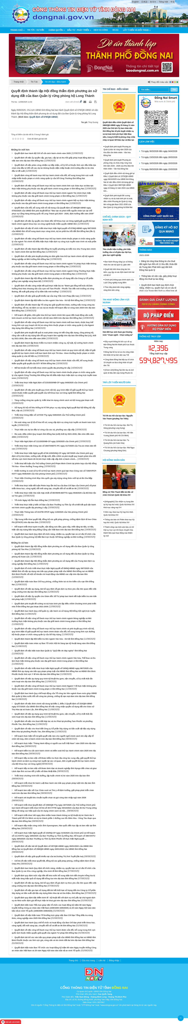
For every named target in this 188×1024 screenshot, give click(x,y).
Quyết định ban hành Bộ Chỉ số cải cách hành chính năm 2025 (43, 153)
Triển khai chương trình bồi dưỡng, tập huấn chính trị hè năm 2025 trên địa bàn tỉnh (52, 776)
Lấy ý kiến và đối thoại (136, 30)
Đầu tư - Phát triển (78, 30)
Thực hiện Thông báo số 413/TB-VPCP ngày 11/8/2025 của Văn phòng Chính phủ (51, 512)
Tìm (174, 89)
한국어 (153, 2)
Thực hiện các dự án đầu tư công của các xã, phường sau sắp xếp (44, 430)
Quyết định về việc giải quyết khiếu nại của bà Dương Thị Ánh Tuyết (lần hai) (49, 856)
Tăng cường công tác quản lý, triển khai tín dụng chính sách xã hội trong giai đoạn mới (54, 400)
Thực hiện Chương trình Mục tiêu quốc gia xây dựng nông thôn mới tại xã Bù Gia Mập (53, 478)
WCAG (116, 30)
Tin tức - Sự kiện (35, 30)
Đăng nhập (114, 960)
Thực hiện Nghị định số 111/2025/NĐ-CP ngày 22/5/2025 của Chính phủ (46, 441)
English (135, 2)
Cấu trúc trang (88, 960)
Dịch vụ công (101, 30)
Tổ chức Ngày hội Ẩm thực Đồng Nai (31, 500)
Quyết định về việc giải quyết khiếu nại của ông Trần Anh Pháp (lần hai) (47, 296)
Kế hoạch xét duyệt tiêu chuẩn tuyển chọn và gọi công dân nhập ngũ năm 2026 (50, 797)
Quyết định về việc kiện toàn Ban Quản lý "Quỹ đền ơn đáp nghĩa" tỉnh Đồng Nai (51, 651)
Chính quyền (56, 30)
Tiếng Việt (163, 2)
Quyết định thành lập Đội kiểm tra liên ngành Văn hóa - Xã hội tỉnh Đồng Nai (49, 300)
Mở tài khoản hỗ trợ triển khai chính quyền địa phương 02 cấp (42, 368)
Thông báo (145, 250)
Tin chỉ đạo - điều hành (115, 89)
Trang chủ (16, 30)
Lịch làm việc (147, 141)
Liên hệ (102, 960)
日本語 (144, 2)
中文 (173, 2)
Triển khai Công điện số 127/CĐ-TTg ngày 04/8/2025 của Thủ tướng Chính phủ (50, 415)
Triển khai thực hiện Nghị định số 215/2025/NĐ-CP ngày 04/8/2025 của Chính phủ (51, 382)
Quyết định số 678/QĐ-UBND (43, 117)
